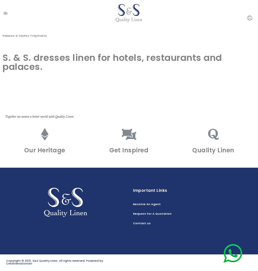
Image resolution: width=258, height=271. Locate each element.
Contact (246, 264)
